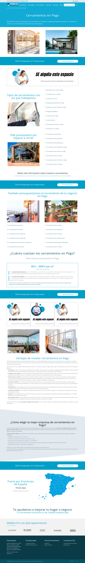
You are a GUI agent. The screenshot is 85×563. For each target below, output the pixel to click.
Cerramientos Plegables (65, 176)
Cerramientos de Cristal (30, 176)
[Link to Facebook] (75, 561)
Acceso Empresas (75, 1)
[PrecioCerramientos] (12, 5)
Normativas (67, 545)
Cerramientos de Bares (19, 176)
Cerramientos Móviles (54, 176)
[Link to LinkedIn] (77, 561)
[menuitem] (23, 5)
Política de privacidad (33, 561)
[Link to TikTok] (70, 561)
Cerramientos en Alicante (13, 8)
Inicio (8, 8)
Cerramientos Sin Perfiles (70, 543)
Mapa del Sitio (48, 545)
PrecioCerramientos (23, 437)
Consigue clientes (24, 1)
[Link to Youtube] (72, 561)
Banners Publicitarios (31, 545)
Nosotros (47, 543)
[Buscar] (77, 5)
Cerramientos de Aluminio (42, 176)
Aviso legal (27, 561)
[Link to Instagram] (74, 561)
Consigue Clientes (30, 543)
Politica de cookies (40, 561)
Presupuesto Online (67, 61)
